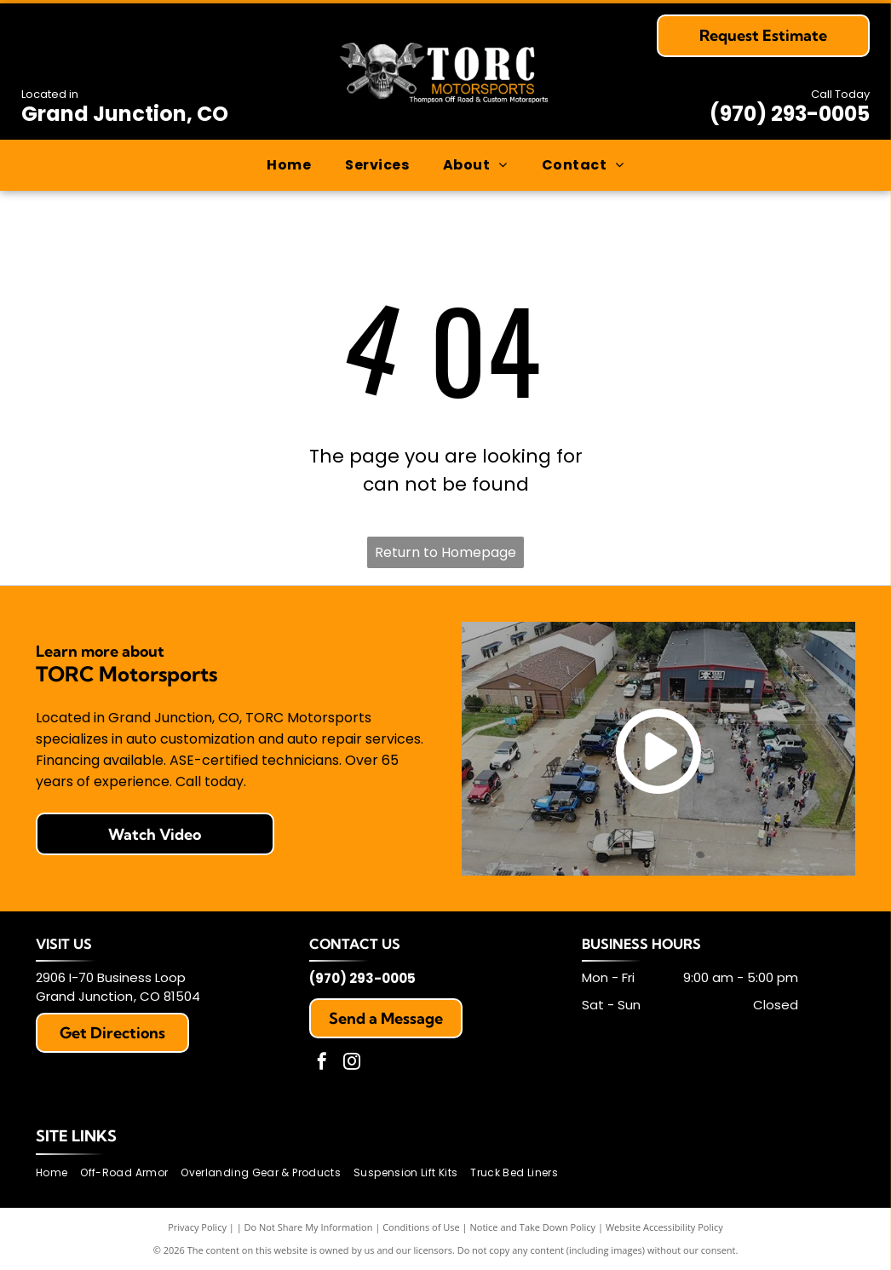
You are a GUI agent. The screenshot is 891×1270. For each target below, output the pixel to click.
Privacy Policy (197, 1227)
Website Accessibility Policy (664, 1227)
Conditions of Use (421, 1227)
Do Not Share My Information (308, 1227)
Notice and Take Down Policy (533, 1227)
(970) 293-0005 (790, 114)
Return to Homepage (445, 552)
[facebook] (322, 1063)
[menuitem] (289, 165)
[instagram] (352, 1063)
